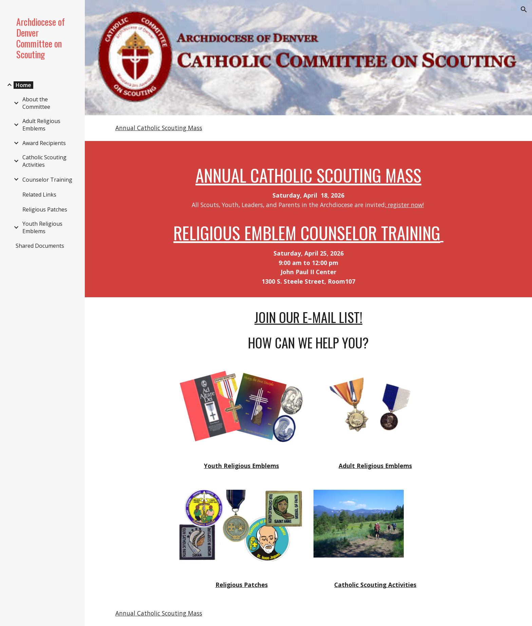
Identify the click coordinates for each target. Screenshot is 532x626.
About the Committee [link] (36, 103)
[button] (524, 9)
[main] (308, 219)
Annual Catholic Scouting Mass (158, 128)
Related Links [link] (39, 194)
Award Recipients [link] (44, 143)
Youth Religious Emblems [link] (42, 227)
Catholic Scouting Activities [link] (44, 161)
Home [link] (23, 85)
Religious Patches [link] (44, 209)
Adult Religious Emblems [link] (41, 124)
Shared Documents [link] (40, 245)
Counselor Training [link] (47, 179)
